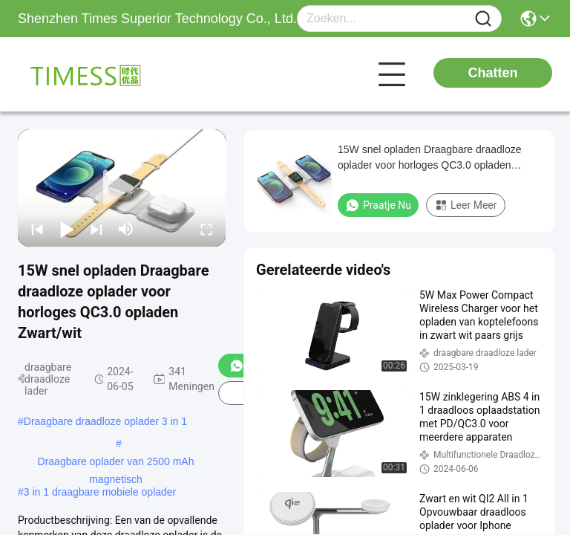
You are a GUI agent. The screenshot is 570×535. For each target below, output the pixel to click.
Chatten (493, 72)
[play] (121, 188)
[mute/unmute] (126, 229)
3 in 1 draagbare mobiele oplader (100, 492)
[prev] (37, 229)
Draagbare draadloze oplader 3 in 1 (105, 421)
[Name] (483, 19)
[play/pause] (67, 229)
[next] (96, 229)
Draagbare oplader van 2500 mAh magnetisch (116, 462)
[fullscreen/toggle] (206, 229)
